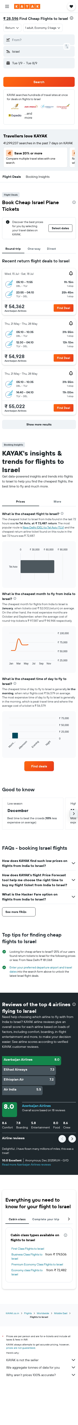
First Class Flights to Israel (27, 1249)
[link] (39, 766)
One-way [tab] (34, 249)
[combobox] (12, 28)
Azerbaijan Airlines (36, 1106)
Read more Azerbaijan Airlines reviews (26, 1164)
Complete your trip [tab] (45, 1219)
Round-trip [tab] (13, 249)
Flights (28, 1313)
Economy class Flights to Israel (27, 1272)
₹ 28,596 (10, 18)
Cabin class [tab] (17, 1219)
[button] (7, 6)
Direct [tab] (51, 249)
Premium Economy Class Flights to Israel (37, 1264)
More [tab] (57, 501)
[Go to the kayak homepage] (27, 6)
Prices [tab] (20, 501)
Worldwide (43, 1313)
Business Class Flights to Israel (26, 1256)
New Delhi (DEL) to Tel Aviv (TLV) (43, 527)
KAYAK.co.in (12, 1313)
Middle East (60, 1313)
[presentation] (71, 18)
